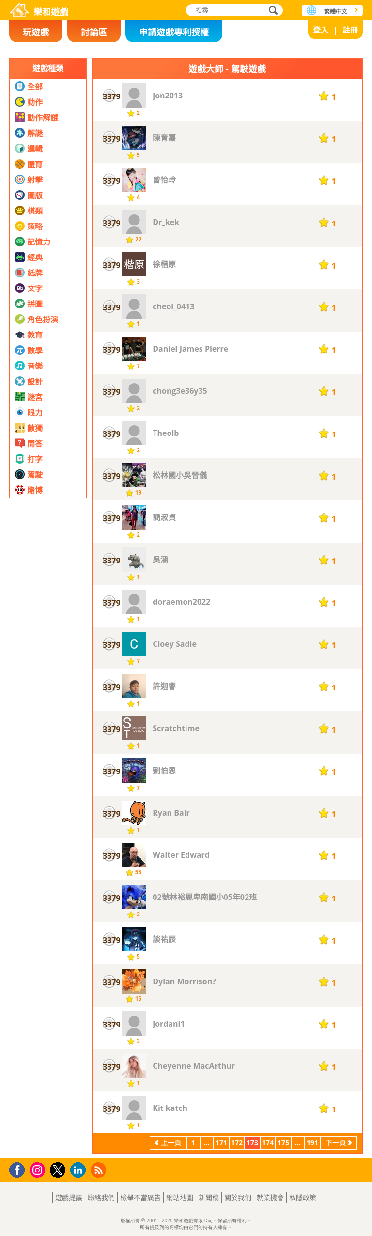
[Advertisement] (48, 712)
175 (283, 1142)
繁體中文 (335, 11)
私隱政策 (302, 1197)
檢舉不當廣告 (140, 1197)
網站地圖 (179, 1197)
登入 (320, 30)
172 (237, 1142)
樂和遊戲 (50, 11)
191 (312, 1142)
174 (268, 1142)
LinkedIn (80, 1170)
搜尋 (272, 11)
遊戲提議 (68, 1197)
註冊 (350, 30)
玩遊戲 (36, 32)
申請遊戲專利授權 (174, 32)
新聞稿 (209, 1197)
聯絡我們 (101, 1197)
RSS (99, 1170)
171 (221, 1142)
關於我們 (237, 1197)
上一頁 (171, 1142)
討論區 (94, 32)
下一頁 (336, 1142)
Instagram (38, 1169)
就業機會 (270, 1197)
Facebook (20, 1169)
